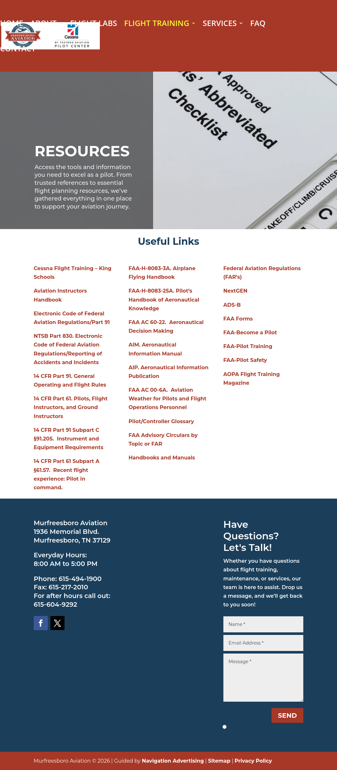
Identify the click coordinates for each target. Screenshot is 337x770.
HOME (11, 24)
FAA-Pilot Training (247, 346)
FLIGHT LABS (93, 24)
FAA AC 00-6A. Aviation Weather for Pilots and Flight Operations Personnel (167, 398)
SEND (287, 715)
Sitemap (219, 761)
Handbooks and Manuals (161, 458)
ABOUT (43, 24)
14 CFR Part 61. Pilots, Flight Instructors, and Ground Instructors (71, 407)
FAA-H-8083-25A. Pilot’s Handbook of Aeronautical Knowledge (163, 299)
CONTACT (18, 50)
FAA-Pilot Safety (245, 360)
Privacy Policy (253, 761)
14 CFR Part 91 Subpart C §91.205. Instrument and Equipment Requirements (68, 438)
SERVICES (220, 24)
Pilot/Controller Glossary (161, 421)
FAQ (258, 24)
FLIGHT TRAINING (156, 24)
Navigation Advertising (173, 761)
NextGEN (235, 291)
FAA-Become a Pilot (250, 332)
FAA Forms (238, 319)
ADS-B (232, 305)
